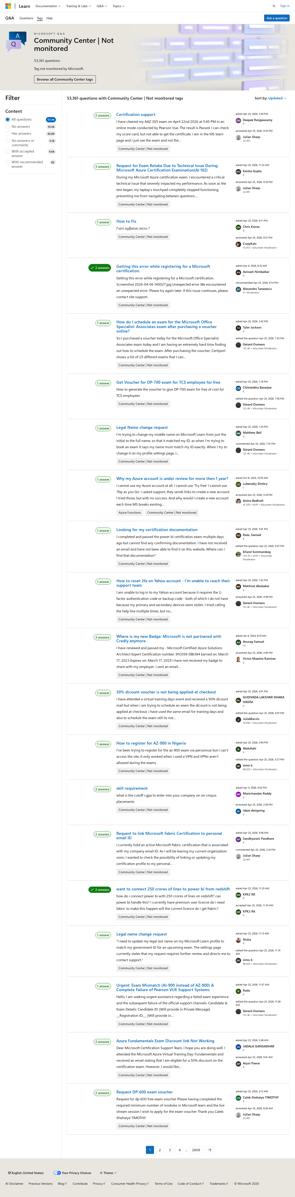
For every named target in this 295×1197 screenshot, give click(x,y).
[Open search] (273, 6)
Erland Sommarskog (257, 552)
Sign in (285, 6)
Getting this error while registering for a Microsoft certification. (163, 268)
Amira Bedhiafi (253, 500)
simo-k (247, 765)
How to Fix (126, 221)
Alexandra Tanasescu (257, 289)
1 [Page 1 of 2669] (150, 1149)
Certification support (136, 114)
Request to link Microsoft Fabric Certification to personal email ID (169, 835)
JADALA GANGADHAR (258, 1046)
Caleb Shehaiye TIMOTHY (261, 1097)
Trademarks (217, 1183)
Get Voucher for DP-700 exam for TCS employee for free (168, 382)
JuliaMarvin (251, 719)
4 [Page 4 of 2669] (180, 1149)
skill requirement (132, 788)
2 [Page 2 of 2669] (160, 1149)
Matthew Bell (252, 432)
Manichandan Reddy (257, 793)
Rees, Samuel (252, 535)
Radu (246, 990)
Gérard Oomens (254, 344)
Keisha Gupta (252, 171)
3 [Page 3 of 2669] (170, 1149)
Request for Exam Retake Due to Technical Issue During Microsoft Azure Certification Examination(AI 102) (167, 168)
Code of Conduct (189, 1183)
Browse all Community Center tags (65, 79)
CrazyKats (250, 243)
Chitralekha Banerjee (257, 387)
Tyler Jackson (252, 327)
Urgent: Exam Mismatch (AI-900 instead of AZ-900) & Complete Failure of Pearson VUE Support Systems (165, 987)
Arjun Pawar (251, 1063)
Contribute (80, 1183)
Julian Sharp (251, 137)
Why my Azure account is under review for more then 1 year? (172, 478)
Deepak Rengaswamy (257, 120)
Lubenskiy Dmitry (255, 483)
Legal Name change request (142, 427)
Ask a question (277, 18)
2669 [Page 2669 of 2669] (196, 1149)
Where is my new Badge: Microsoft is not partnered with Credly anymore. (168, 638)
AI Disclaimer (14, 1183)
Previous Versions (41, 1183)
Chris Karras (251, 226)
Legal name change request (141, 934)
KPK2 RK (249, 894)
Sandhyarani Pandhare (258, 838)
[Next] (209, 1150)
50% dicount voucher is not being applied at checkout (166, 692)
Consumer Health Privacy (128, 1183)
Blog (61, 1183)
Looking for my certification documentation (156, 529)
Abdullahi (249, 748)
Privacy (98, 1183)
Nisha (247, 939)
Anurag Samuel (253, 641)
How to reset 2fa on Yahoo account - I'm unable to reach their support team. (173, 583)
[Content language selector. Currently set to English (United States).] (25, 1172)
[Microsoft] (8, 6)
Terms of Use (163, 1183)
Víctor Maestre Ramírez (259, 658)
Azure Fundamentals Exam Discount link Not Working (165, 1040)
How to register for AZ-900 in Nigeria (151, 743)
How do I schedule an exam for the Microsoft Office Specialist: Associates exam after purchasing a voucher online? (166, 326)
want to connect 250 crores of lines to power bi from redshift (173, 888)
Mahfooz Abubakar (256, 586)
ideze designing (254, 810)
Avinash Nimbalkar (256, 272)
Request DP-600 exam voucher (144, 1091)
